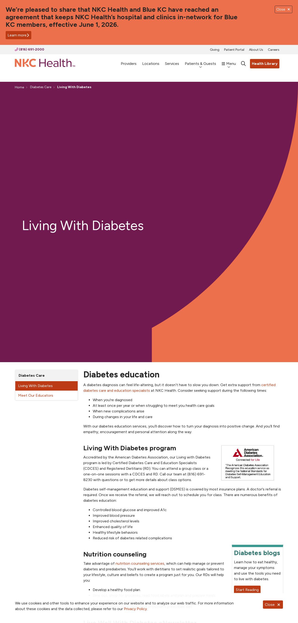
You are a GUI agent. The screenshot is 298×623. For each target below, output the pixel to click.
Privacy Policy (135, 609)
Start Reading (247, 590)
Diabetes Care (32, 375)
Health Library (265, 63)
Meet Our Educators (35, 395)
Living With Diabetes (35, 386)
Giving (214, 50)
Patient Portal (234, 50)
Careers (273, 50)
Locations (150, 61)
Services (172, 61)
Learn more (18, 35)
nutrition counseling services (140, 563)
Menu (229, 61)
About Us (256, 50)
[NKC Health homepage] (45, 64)
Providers (128, 61)
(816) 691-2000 (29, 49)
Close (273, 604)
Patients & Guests (200, 61)
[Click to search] (243, 64)
